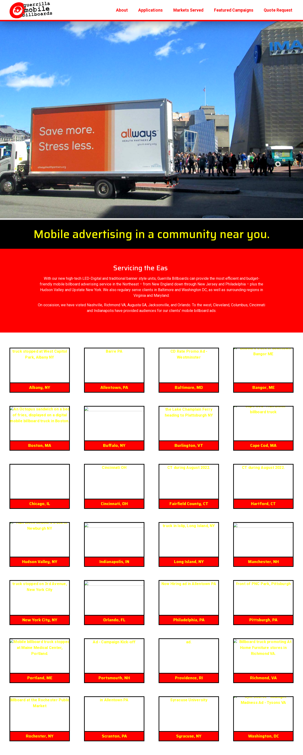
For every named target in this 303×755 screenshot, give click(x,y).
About (122, 9)
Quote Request (278, 9)
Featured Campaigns (233, 9)
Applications (150, 9)
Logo (31, 10)
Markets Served (188, 9)
